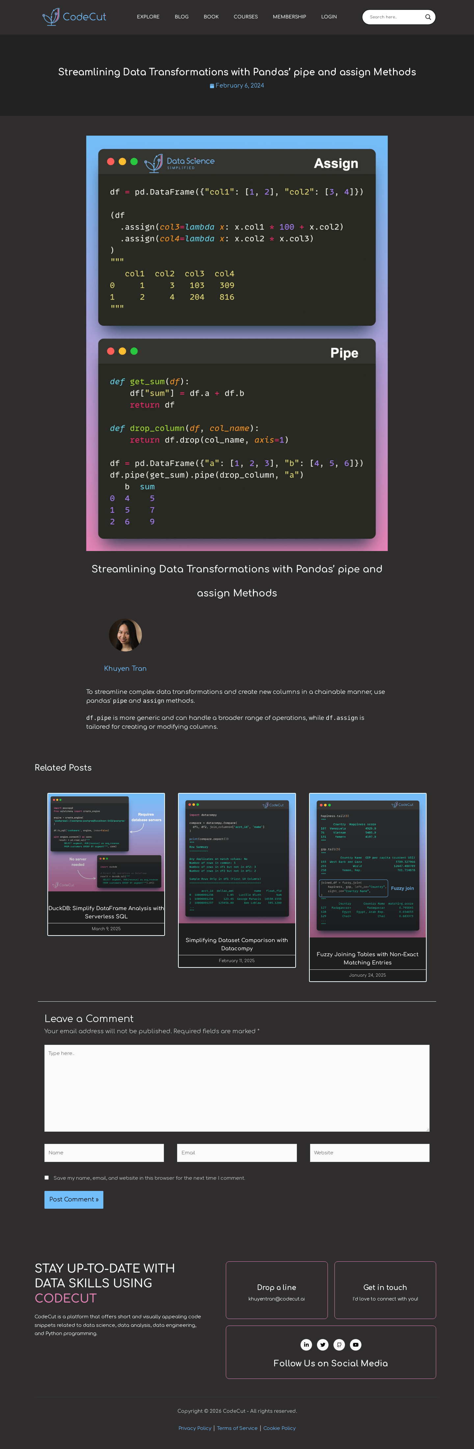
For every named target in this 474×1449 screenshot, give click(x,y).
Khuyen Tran (125, 669)
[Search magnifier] (428, 17)
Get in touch (385, 1289)
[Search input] (396, 17)
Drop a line (277, 1289)
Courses (246, 16)
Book (211, 16)
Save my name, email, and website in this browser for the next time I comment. (149, 1180)
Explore (148, 16)
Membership (289, 16)
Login (329, 16)
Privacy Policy (194, 1433)
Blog (182, 16)
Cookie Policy (279, 1433)
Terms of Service (237, 1433)
